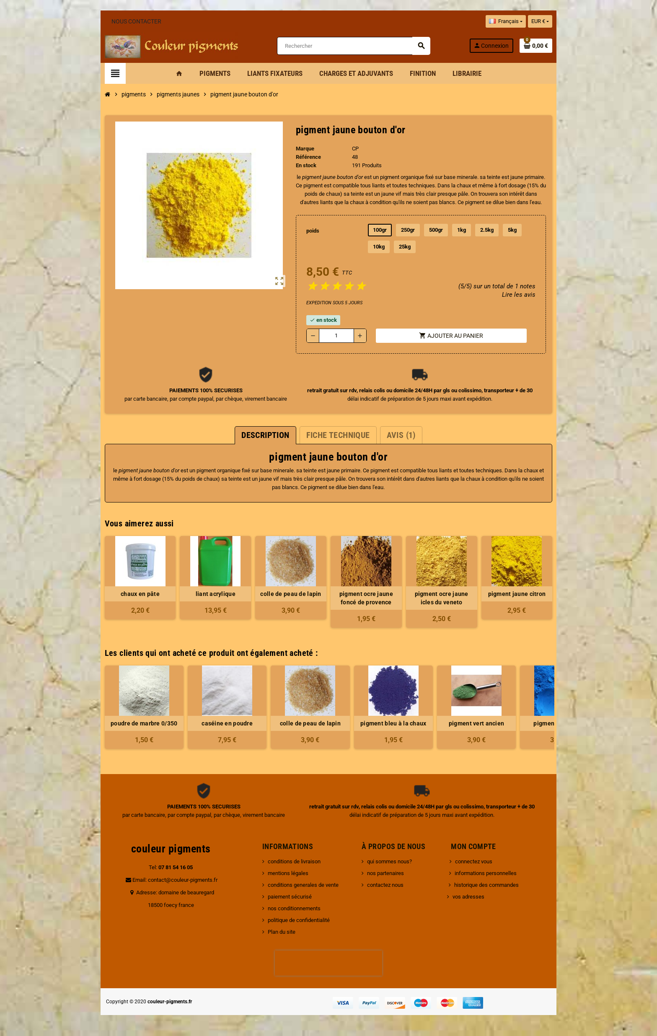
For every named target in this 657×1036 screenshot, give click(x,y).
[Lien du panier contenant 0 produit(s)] (559, 46)
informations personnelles (489, 873)
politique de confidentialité (291, 920)
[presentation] (328, 963)
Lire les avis (541, 294)
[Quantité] (334, 335)
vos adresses (471, 897)
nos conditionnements (286, 908)
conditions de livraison (286, 861)
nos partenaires (388, 873)
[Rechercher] (353, 46)
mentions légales (280, 873)
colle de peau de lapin (286, 594)
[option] (120, 707)
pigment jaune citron (536, 594)
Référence (304, 157)
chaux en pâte (120, 594)
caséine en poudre (204, 723)
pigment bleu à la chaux (370, 723)
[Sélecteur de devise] (563, 21)
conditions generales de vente (295, 885)
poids (309, 231)
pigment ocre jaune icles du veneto (453, 598)
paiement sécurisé (282, 897)
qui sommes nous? (392, 861)
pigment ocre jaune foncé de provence (370, 598)
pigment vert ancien (453, 723)
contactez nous (388, 885)
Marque (301, 148)
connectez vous (476, 861)
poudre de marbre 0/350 (121, 723)
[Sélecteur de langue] (529, 21)
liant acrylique (204, 594)
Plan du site (273, 932)
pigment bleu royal (536, 723)
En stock (302, 165)
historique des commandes (489, 885)
